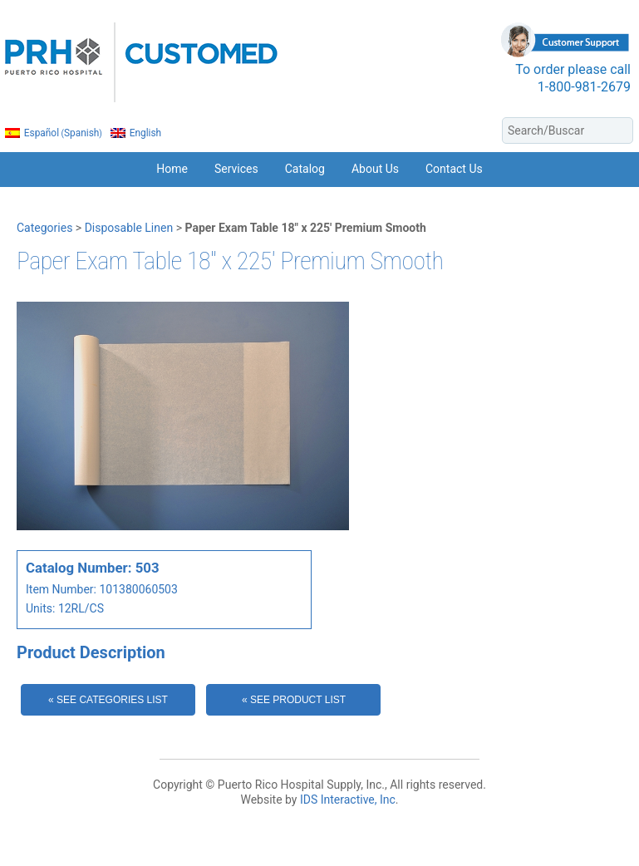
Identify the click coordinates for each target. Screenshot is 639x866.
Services (236, 168)
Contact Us (454, 168)
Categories (44, 227)
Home (172, 168)
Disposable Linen (129, 227)
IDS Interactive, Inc (348, 799)
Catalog (305, 168)
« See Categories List (108, 700)
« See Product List (294, 700)
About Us (375, 168)
